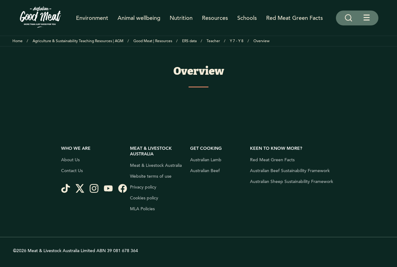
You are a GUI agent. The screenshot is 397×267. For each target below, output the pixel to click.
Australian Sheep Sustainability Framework (291, 181)
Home (17, 41)
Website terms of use (151, 176)
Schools (247, 18)
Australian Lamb (205, 160)
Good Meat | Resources (152, 41)
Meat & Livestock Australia (156, 165)
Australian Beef (205, 170)
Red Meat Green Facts (294, 18)
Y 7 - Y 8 (236, 41)
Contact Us (72, 170)
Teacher (213, 41)
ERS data (189, 41)
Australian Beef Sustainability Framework (290, 170)
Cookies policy (144, 198)
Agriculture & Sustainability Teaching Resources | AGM (78, 41)
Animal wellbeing (139, 18)
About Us (70, 160)
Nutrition (181, 18)
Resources (215, 18)
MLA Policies (142, 209)
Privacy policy (143, 187)
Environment (92, 18)
